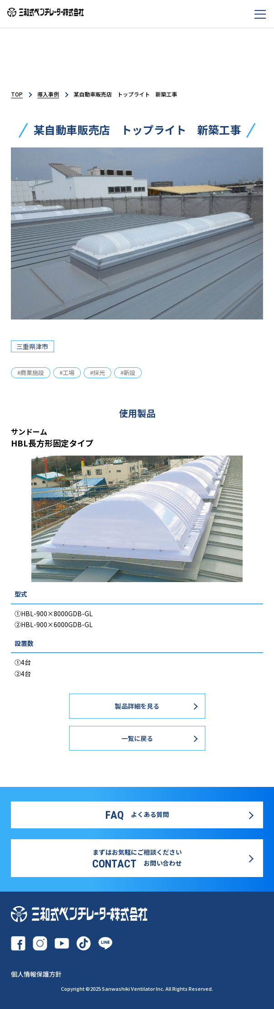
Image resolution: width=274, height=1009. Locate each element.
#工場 (67, 372)
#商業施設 (30, 372)
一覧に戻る (137, 738)
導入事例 (48, 94)
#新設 (127, 372)
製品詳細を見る (137, 705)
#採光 (97, 372)
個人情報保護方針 (36, 974)
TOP (17, 94)
